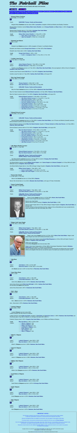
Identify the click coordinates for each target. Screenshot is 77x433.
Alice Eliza (26, 108)
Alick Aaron (26, 99)
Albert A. (25, 331)
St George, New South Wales (41, 383)
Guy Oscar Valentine (28, 102)
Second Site (40, 431)
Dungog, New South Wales (51, 158)
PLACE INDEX (25, 13)
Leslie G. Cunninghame (28, 54)
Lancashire (38, 24)
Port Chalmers (48, 48)
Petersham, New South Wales (41, 268)
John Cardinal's (35, 431)
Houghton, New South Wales (17, 69)
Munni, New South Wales (58, 197)
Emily (25, 328)
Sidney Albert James (33, 27)
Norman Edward (27, 107)
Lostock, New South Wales (44, 120)
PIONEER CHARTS (68, 11)
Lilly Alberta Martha (28, 98)
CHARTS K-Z (18, 13)
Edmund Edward (32, 91)
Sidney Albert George (28, 35)
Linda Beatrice (27, 106)
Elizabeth (23, 65)
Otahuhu (37, 178)
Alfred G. (25, 323)
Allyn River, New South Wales (44, 68)
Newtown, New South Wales (38, 281)
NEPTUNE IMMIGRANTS (49, 11)
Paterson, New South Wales (55, 91)
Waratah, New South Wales (36, 180)
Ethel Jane (28, 284)
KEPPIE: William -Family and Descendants (29, 156)
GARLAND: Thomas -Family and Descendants (30, 87)
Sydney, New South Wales (34, 50)
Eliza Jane (23, 84)
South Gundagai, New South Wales (27, 31)
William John (26, 325)
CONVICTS (29, 11)
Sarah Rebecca (27, 327)
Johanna (56, 162)
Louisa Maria (24, 279)
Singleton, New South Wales (45, 71)
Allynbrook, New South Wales (44, 89)
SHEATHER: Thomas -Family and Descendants (30, 22)
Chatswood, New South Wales (34, 287)
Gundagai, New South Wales (40, 30)
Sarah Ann (23, 266)
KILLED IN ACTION (59, 11)
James (46, 162)
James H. (25, 324)
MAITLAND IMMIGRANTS (38, 11)
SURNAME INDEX (22, 11)
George (49, 27)
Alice (24, 329)
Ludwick (23, 340)
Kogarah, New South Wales (33, 319)
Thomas (23, 83)
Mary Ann (26, 315)
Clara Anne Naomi (28, 100)
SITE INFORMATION (34, 13)
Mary (59, 27)
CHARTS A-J (12, 13)
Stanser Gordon (26, 170)
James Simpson (25, 64)
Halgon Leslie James (27, 171)
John (27, 71)
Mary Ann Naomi (33, 124)
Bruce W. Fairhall (40, 428)
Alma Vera (26, 37)
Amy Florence (26, 104)
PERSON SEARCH (13, 11)
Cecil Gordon (26, 103)
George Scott (30, 48)
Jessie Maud (49, 239)
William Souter (33, 162)
